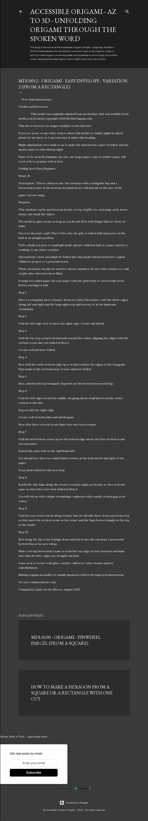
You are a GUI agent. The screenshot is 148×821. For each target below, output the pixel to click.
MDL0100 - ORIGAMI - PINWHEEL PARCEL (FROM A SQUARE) (66, 640)
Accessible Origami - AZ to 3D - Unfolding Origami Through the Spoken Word (73, 25)
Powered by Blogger (74, 802)
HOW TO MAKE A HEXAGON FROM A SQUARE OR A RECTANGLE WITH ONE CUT (72, 693)
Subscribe (33, 772)
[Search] (127, 10)
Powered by (74, 788)
